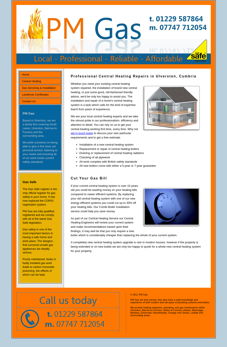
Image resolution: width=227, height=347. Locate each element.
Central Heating (31, 81)
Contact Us (29, 101)
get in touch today (82, 133)
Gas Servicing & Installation (39, 87)
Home (25, 74)
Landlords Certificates (35, 94)
